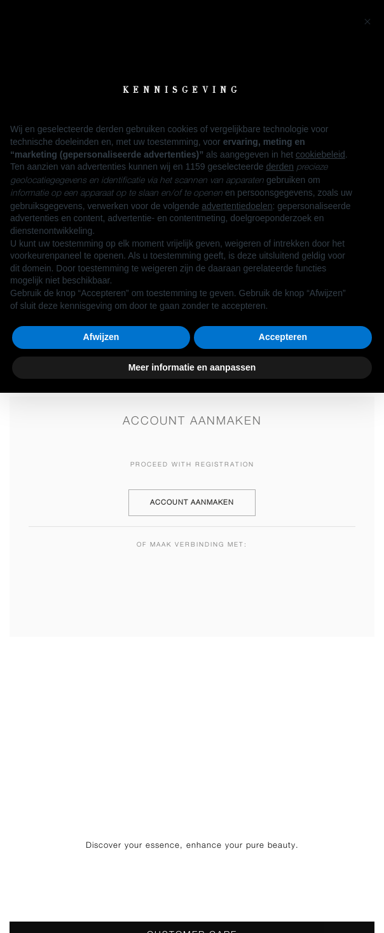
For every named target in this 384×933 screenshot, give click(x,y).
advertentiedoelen (237, 206)
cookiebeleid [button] (320, 154)
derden (280, 166)
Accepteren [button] (283, 337)
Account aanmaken (192, 502)
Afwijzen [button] (101, 337)
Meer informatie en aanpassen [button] (192, 367)
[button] (367, 20)
